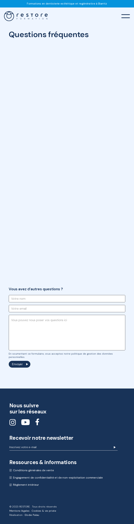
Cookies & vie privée (44, 510)
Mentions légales (19, 510)
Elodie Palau (32, 515)
